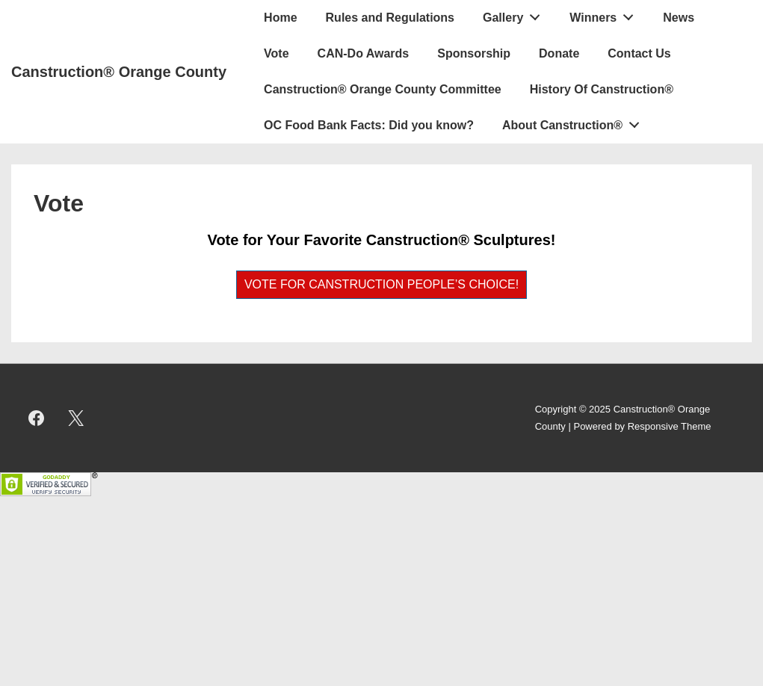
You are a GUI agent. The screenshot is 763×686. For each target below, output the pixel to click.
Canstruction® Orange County (118, 72)
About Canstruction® (575, 122)
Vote (276, 53)
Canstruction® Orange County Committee (382, 89)
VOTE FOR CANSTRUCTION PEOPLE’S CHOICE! (381, 284)
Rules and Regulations (390, 17)
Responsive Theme (669, 426)
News (678, 17)
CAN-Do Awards (364, 53)
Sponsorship (473, 53)
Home (280, 17)
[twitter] (76, 418)
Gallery (516, 14)
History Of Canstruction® (601, 89)
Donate (559, 53)
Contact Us (639, 53)
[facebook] (36, 418)
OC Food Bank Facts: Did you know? (369, 125)
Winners (605, 14)
